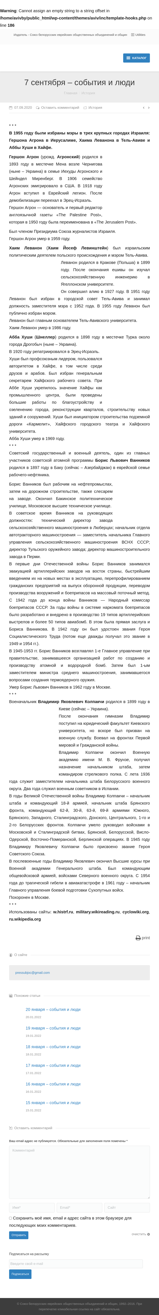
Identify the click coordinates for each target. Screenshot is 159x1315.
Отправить (19, 1235)
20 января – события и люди (53, 1009)
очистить (139, 1234)
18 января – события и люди (53, 1046)
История (88, 93)
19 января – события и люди (53, 1028)
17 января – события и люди (53, 1065)
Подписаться (20, 1274)
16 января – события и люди (53, 1084)
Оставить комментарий (60, 108)
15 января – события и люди (53, 1102)
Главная (70, 93)
